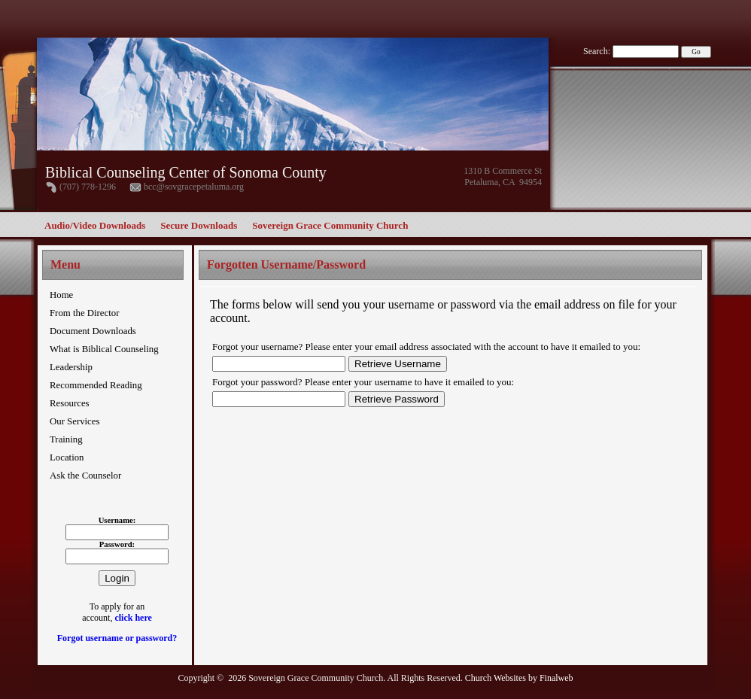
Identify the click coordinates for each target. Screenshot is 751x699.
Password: (117, 544)
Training (66, 439)
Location (67, 457)
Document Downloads (93, 331)
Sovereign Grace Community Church (330, 225)
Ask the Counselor (85, 475)
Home (61, 295)
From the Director (84, 313)
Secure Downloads (198, 225)
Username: (117, 520)
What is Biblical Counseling (104, 349)
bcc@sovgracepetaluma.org (194, 186)
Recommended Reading (96, 385)
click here (132, 617)
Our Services (74, 421)
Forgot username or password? (117, 638)
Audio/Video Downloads (94, 225)
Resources (70, 403)
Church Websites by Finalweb (519, 678)
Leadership (71, 367)
